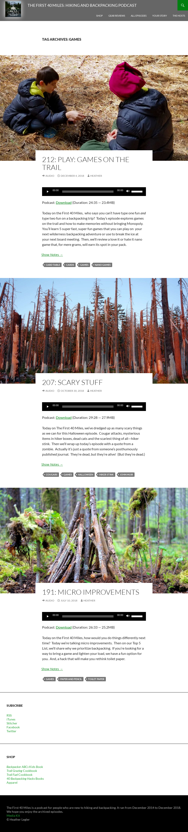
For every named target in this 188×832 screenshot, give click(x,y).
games (84, 264)
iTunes (11, 719)
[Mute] (128, 191)
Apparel (12, 782)
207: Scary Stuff (72, 382)
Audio (50, 175)
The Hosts (179, 15)
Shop (99, 15)
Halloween (85, 474)
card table (53, 264)
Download (64, 202)
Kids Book (25, 767)
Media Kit (13, 815)
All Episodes (139, 15)
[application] (94, 191)
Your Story (159, 15)
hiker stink (106, 474)
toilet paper (96, 679)
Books (25, 778)
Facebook (13, 727)
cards (70, 264)
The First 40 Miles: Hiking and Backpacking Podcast (82, 5)
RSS (9, 715)
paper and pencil (71, 679)
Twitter (11, 731)
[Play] (48, 191)
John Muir (126, 474)
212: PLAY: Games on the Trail (85, 163)
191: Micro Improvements (90, 591)
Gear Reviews (116, 15)
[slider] (88, 192)
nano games (103, 264)
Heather (96, 175)
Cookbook (22, 771)
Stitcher (12, 723)
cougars (51, 474)
